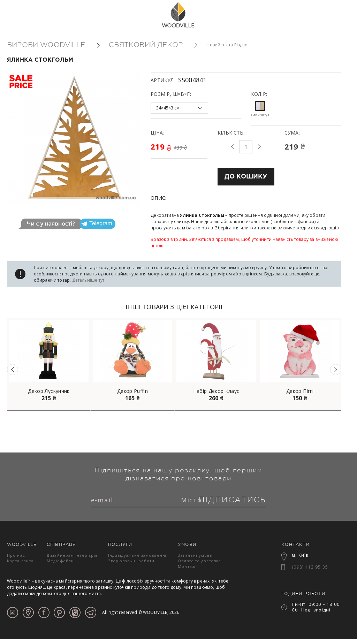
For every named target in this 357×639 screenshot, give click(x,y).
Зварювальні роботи (131, 560)
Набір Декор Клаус (216, 391)
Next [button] (335, 369)
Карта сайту (20, 560)
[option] (49, 364)
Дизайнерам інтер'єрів (72, 555)
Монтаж (187, 566)
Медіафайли (60, 560)
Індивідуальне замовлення (138, 555)
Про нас (16, 555)
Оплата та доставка (199, 560)
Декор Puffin (132, 391)
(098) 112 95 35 (310, 567)
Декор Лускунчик (48, 391)
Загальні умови (195, 555)
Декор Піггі (299, 391)
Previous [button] (12, 369)
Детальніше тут (88, 280)
